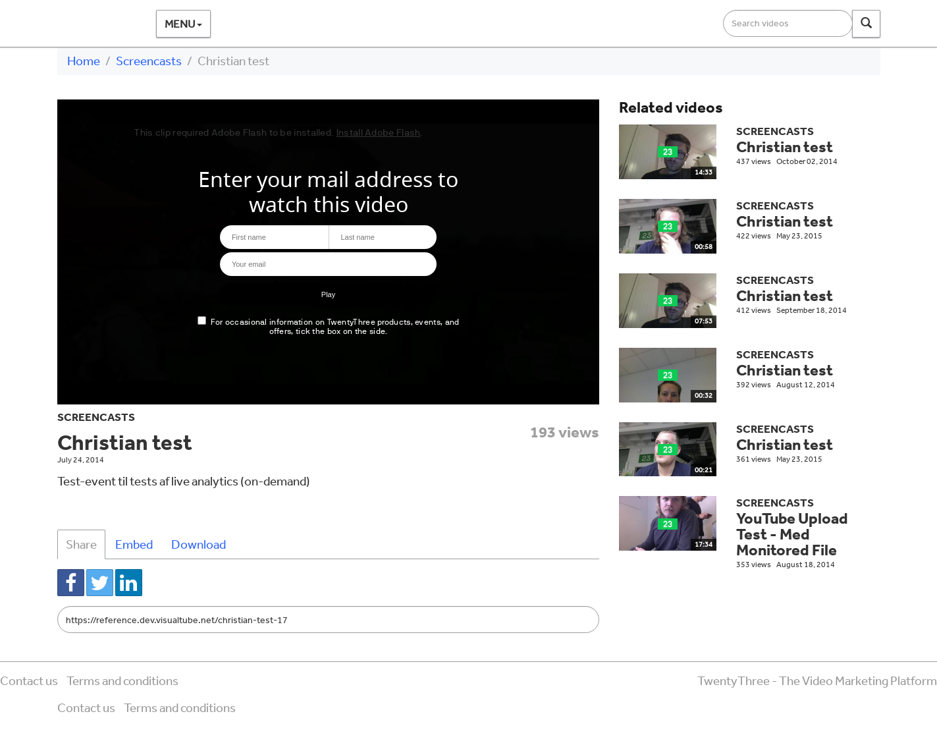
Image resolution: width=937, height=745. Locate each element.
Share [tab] (81, 544)
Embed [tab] (134, 544)
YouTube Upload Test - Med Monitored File (792, 534)
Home (83, 60)
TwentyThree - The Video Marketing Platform (817, 680)
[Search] (866, 24)
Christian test (784, 146)
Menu (183, 23)
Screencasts (149, 60)
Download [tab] (198, 544)
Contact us (29, 680)
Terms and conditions (122, 680)
